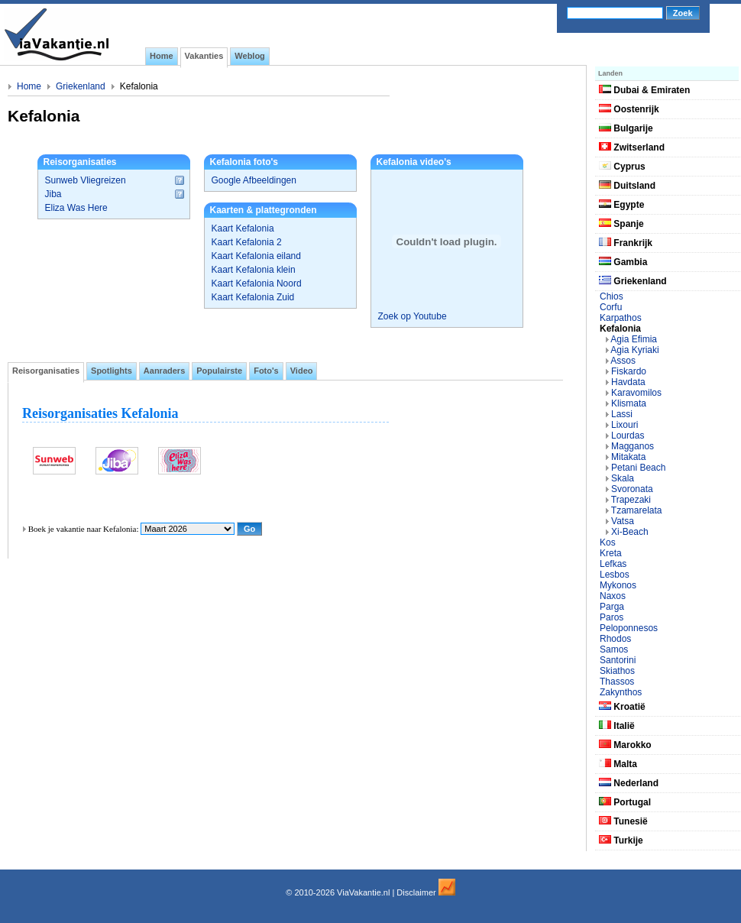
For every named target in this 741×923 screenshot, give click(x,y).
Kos (608, 542)
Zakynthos (621, 692)
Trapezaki (631, 499)
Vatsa (622, 521)
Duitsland (627, 185)
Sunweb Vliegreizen (85, 180)
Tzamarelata (636, 510)
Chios (611, 296)
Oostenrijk (629, 109)
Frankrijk (625, 243)
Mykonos (618, 585)
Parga (612, 606)
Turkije (621, 840)
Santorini (618, 660)
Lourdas (627, 435)
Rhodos (615, 638)
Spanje (621, 224)
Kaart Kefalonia (243, 228)
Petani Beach (638, 467)
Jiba (53, 194)
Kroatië (622, 706)
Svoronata (632, 489)
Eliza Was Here (76, 207)
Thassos (617, 681)
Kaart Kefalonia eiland (256, 256)
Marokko (625, 745)
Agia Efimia (633, 339)
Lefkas (613, 564)
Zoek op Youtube (412, 316)
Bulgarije (626, 128)
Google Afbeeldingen (254, 180)
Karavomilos (636, 392)
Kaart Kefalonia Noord (257, 283)
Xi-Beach (630, 531)
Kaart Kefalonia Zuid (253, 297)
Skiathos (617, 671)
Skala (622, 478)
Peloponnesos (629, 628)
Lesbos (614, 574)
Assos (623, 360)
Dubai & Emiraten (644, 90)
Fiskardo (628, 371)
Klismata (628, 403)
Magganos (632, 446)
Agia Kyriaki (634, 350)
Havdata (628, 382)
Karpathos (621, 318)
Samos (614, 649)
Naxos (613, 596)
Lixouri (624, 424)
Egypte (621, 204)
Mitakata (628, 457)
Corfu (611, 307)
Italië (617, 726)
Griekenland (80, 86)
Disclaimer (415, 892)
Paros (611, 617)
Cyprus (622, 166)
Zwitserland (632, 147)
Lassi (622, 414)
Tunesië (623, 821)
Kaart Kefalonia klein (254, 269)
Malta (618, 764)
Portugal (625, 802)
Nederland (628, 783)
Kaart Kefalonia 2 (247, 242)
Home (29, 86)
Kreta (611, 553)
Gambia (623, 262)
